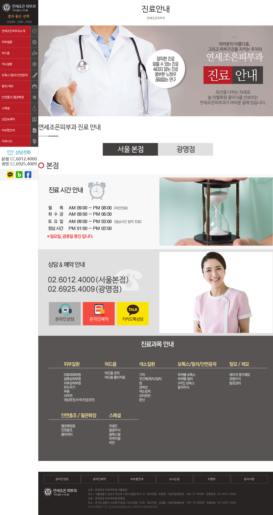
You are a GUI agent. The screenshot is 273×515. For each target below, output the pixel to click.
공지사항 (249, 479)
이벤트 (212, 479)
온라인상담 (62, 479)
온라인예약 (99, 479)
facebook (28, 174)
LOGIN (11, 22)
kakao (10, 174)
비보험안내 (136, 479)
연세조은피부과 (19, 10)
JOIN (20, 22)
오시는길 (174, 479)
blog (19, 174)
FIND (29, 22)
